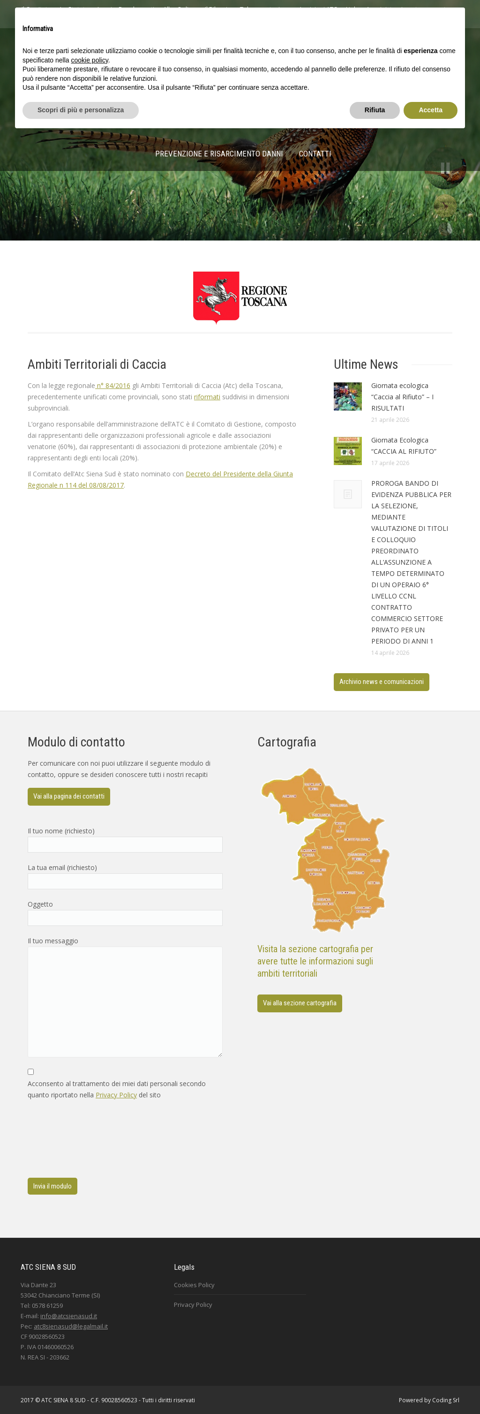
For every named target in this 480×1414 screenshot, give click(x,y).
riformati (207, 396)
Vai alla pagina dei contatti (69, 796)
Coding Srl (445, 1400)
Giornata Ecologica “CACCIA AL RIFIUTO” (403, 445)
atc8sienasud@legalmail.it (71, 1326)
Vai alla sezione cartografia (300, 1003)
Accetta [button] (430, 110)
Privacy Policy (116, 1094)
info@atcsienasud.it (68, 1316)
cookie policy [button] (89, 60)
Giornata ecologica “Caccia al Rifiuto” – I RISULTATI (402, 396)
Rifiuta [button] (375, 110)
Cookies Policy (194, 1285)
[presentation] (66, 1139)
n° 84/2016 (112, 385)
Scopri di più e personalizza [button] (81, 110)
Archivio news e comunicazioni (381, 681)
